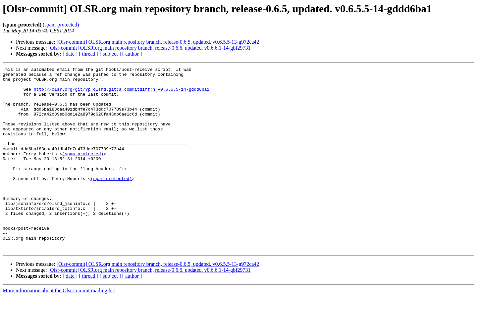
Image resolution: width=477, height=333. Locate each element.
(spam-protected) (61, 24)
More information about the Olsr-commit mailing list (59, 327)
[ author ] (132, 54)
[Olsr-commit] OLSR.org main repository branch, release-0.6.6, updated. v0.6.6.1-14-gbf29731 (149, 48)
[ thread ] (88, 54)
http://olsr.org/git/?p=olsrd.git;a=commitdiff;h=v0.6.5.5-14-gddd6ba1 (121, 94)
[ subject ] (110, 54)
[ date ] (70, 54)
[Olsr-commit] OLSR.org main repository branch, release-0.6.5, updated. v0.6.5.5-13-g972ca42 (158, 42)
